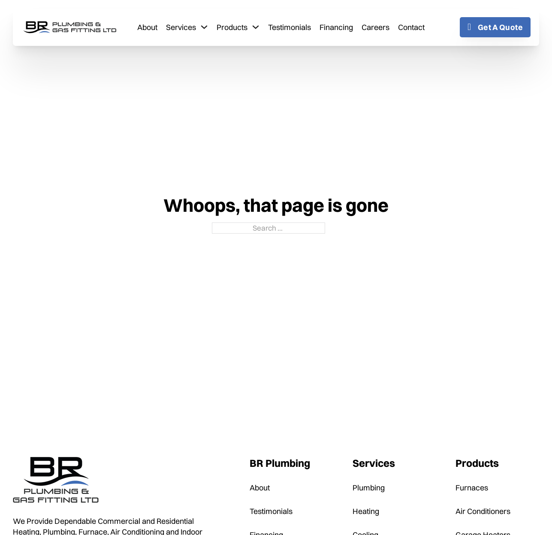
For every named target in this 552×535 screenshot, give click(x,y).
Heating (366, 511)
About (147, 27)
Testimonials (289, 27)
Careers (375, 27)
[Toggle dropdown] (204, 27)
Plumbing (369, 488)
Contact (411, 27)
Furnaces (471, 488)
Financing (336, 27)
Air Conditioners (482, 511)
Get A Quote (495, 27)
